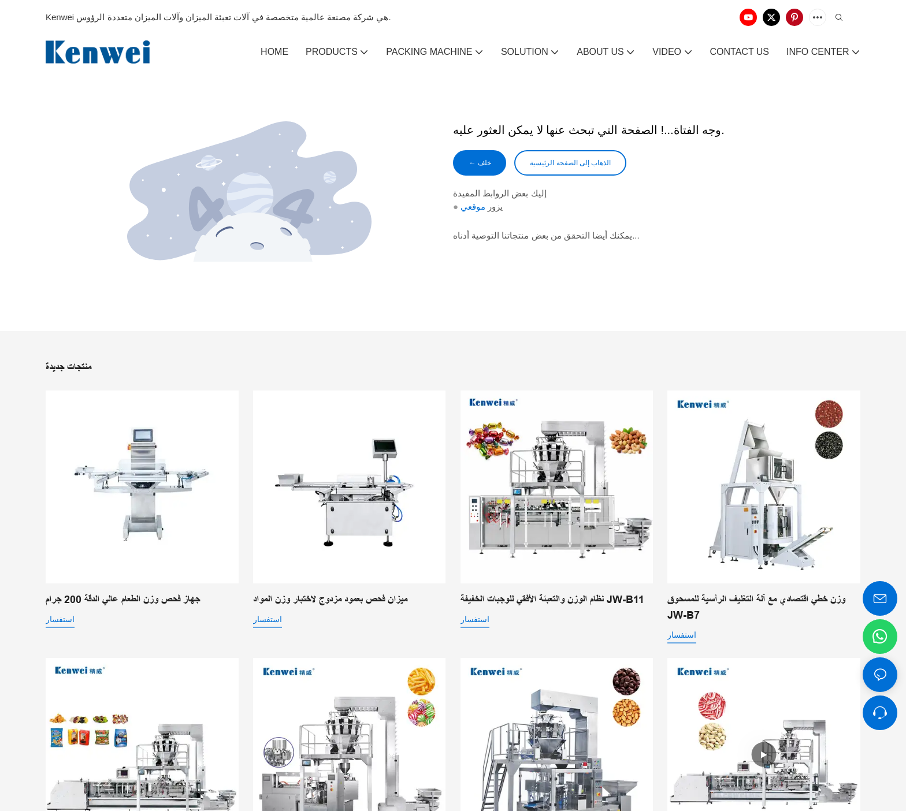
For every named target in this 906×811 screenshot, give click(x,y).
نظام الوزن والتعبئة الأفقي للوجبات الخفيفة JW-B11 (552, 599)
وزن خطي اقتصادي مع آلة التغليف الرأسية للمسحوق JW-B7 (756, 607)
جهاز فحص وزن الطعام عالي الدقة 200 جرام (123, 599)
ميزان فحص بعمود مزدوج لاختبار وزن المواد (330, 599)
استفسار (60, 619)
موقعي (473, 209)
